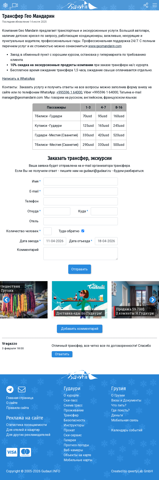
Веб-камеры (73, 450)
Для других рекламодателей (28, 435)
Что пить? (118, 405)
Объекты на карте (77, 455)
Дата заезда (30, 241)
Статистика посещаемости (26, 425)
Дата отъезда (80, 241)
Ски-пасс (71, 400)
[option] (80, 299)
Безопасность (74, 420)
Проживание (74, 410)
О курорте (71, 395)
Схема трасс (73, 405)
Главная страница (19, 398)
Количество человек (23, 231)
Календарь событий (126, 430)
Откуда (34, 211)
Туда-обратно (69, 231)
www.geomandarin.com (105, 46)
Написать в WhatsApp (18, 79)
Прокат (69, 430)
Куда (83, 211)
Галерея (70, 440)
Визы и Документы (126, 400)
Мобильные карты (78, 460)
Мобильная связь (124, 420)
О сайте (12, 403)
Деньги (117, 415)
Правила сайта (17, 408)
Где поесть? (120, 410)
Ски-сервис (73, 435)
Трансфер (71, 415)
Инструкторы (74, 425)
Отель (35, 221)
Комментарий (29, 250)
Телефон (33, 201)
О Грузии (118, 395)
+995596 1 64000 (69, 92)
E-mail (35, 191)
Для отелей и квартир (23, 430)
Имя (36, 181)
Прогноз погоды (76, 445)
